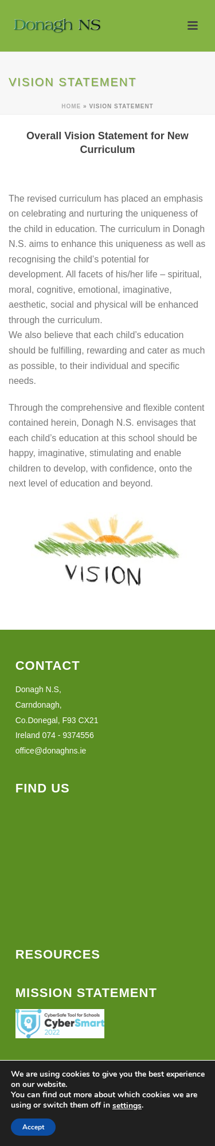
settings (127, 1106)
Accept (33, 1127)
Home (71, 106)
